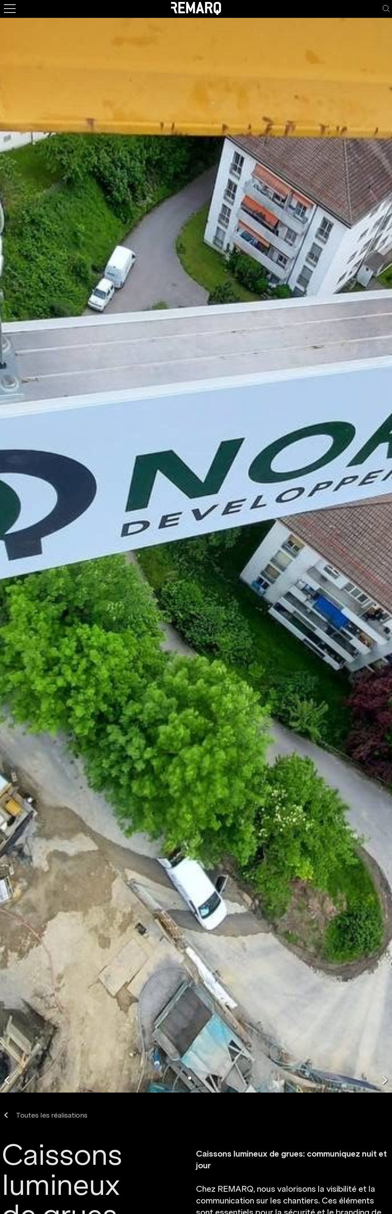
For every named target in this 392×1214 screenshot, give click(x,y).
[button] (7, 1080)
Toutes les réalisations (45, 1115)
